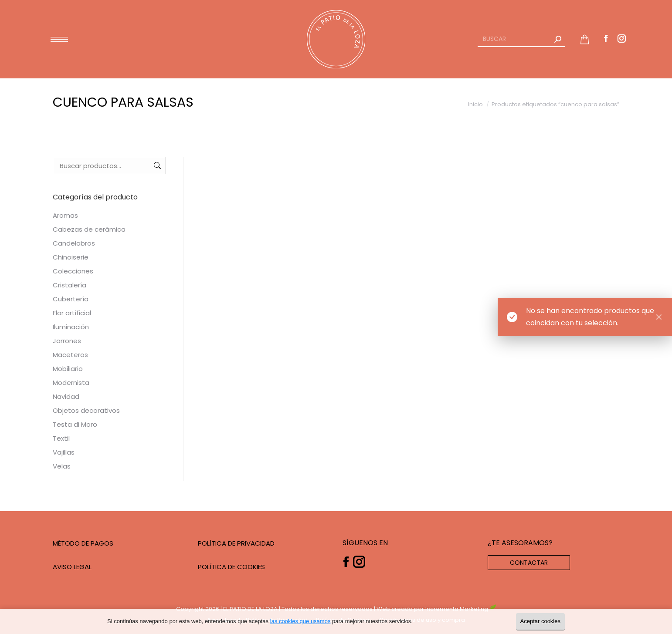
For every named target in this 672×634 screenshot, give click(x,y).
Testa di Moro (75, 424)
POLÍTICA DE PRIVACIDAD (236, 543)
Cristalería (69, 285)
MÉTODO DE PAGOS (83, 543)
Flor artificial (72, 312)
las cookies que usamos (300, 621)
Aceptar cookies (540, 621)
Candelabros (74, 243)
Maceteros (70, 354)
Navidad (66, 396)
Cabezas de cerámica (89, 229)
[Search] (521, 39)
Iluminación (71, 326)
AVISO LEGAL (72, 566)
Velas (62, 466)
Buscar (156, 165)
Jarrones (67, 340)
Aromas (65, 215)
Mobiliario (68, 368)
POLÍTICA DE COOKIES (231, 566)
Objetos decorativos (86, 410)
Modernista (71, 382)
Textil (61, 438)
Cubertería (70, 299)
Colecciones (73, 271)
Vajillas (64, 452)
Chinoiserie (70, 257)
